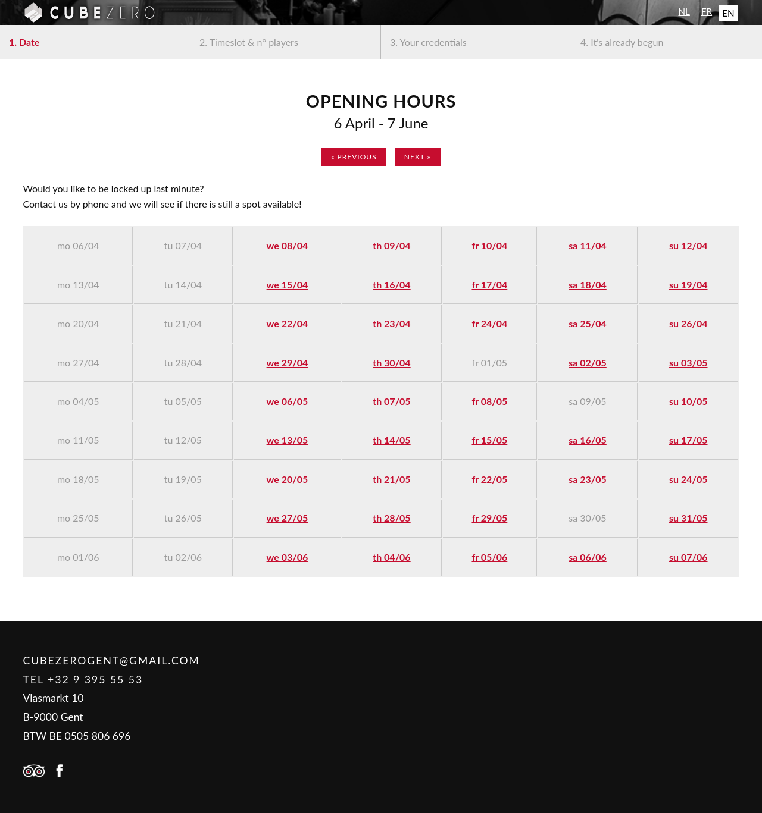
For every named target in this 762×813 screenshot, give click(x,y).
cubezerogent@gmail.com (111, 660)
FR (706, 11)
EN (728, 13)
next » (417, 156)
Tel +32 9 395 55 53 (83, 679)
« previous (353, 156)
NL (683, 11)
